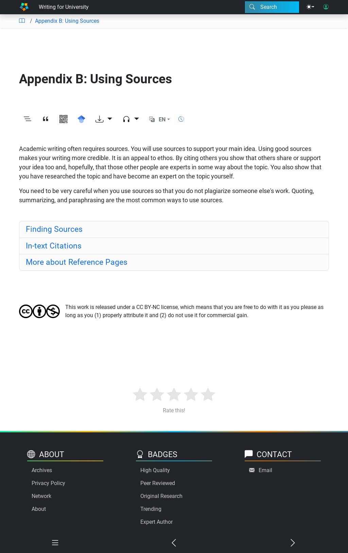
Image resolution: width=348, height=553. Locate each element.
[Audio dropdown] (130, 119)
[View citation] (45, 119)
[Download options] (104, 119)
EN (162, 119)
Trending (150, 509)
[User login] (326, 7)
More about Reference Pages (76, 262)
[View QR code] (63, 119)
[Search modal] (272, 7)
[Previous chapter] (174, 543)
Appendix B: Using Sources (67, 21)
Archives (42, 470)
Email (265, 470)
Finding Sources (54, 229)
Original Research (161, 496)
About (39, 509)
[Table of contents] (21, 21)
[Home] (24, 7)
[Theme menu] (310, 7)
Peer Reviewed (157, 483)
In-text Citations (54, 245)
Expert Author (156, 522)
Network (41, 496)
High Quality (155, 470)
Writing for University (64, 7)
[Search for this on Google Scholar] (81, 119)
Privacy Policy (48, 483)
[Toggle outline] (27, 119)
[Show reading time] (181, 119)
